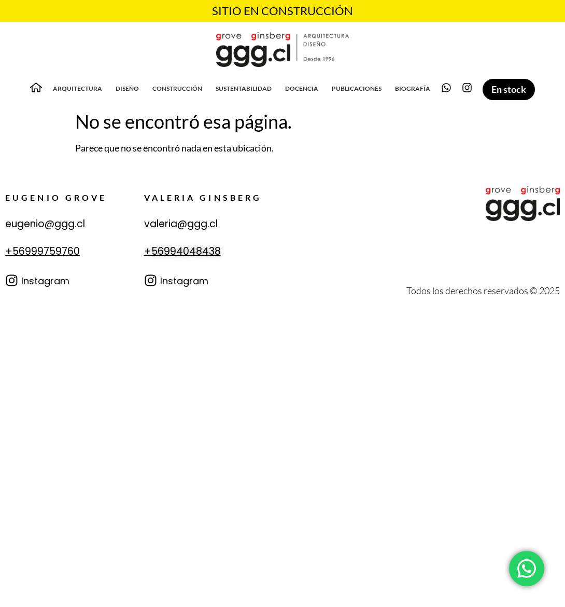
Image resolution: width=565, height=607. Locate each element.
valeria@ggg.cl (181, 224)
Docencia (301, 88)
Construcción (177, 88)
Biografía (412, 88)
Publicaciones (357, 88)
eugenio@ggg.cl (45, 224)
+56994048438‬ (182, 251)
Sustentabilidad (244, 88)
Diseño (127, 88)
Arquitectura (77, 88)
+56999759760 (42, 251)
